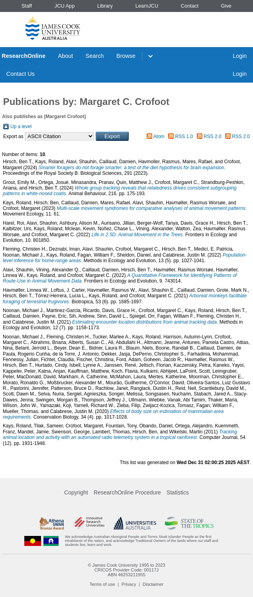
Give (226, 6)
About (65, 56)
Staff (27, 6)
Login (240, 56)
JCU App (65, 6)
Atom (159, 136)
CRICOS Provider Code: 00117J (126, 569)
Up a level (20, 126)
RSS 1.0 (184, 136)
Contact (189, 6)
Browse (125, 56)
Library (105, 6)
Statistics (178, 492)
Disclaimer (153, 584)
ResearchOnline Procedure (127, 492)
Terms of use (102, 584)
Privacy (129, 584)
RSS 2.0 (213, 136)
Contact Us (20, 74)
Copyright (76, 492)
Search (95, 56)
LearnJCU (147, 6)
